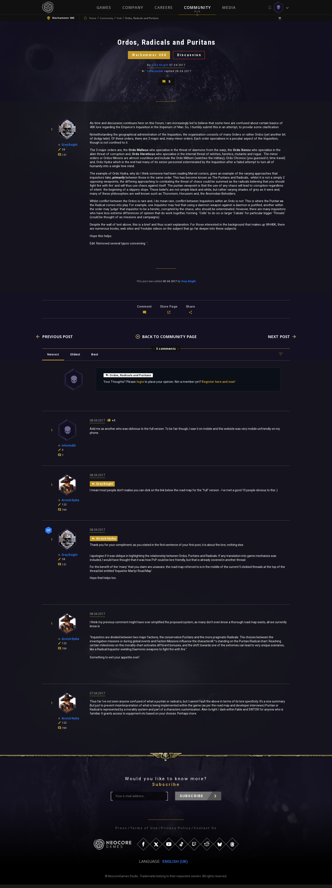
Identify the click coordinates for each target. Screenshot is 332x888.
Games (104, 7)
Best (96, 357)
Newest (53, 357)
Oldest (76, 357)
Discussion (190, 56)
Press (121, 831)
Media (229, 7)
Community (197, 7)
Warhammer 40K (148, 56)
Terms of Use (144, 831)
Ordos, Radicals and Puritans (129, 378)
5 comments (166, 352)
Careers (164, 7)
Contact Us (205, 831)
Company (132, 7)
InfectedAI (155, 72)
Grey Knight (160, 66)
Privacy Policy (176, 831)
